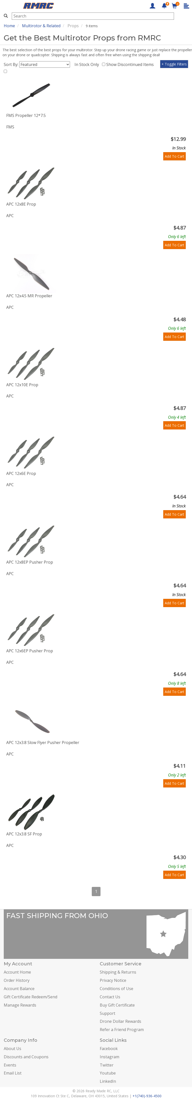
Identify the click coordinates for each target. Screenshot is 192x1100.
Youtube (108, 1073)
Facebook (109, 1048)
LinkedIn (108, 1081)
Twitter (107, 1065)
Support (107, 1013)
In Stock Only (87, 64)
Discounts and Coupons (26, 1057)
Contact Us (110, 997)
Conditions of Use (116, 988)
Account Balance (19, 988)
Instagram (109, 1057)
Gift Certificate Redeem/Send (30, 997)
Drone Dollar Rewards (120, 1021)
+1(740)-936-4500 (147, 1096)
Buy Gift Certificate (117, 1005)
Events (10, 1065)
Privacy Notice (113, 980)
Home (9, 25)
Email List (13, 1073)
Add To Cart (174, 156)
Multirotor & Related (41, 25)
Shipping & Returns (118, 972)
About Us (12, 1048)
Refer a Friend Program (122, 1029)
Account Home (17, 972)
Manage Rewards (20, 1005)
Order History (17, 980)
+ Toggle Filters (174, 64)
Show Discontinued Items (131, 64)
